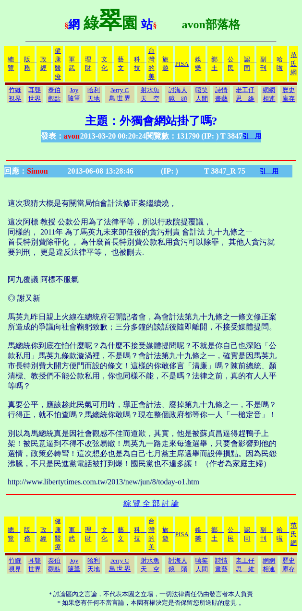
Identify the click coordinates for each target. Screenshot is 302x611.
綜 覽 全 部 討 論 (151, 503)
